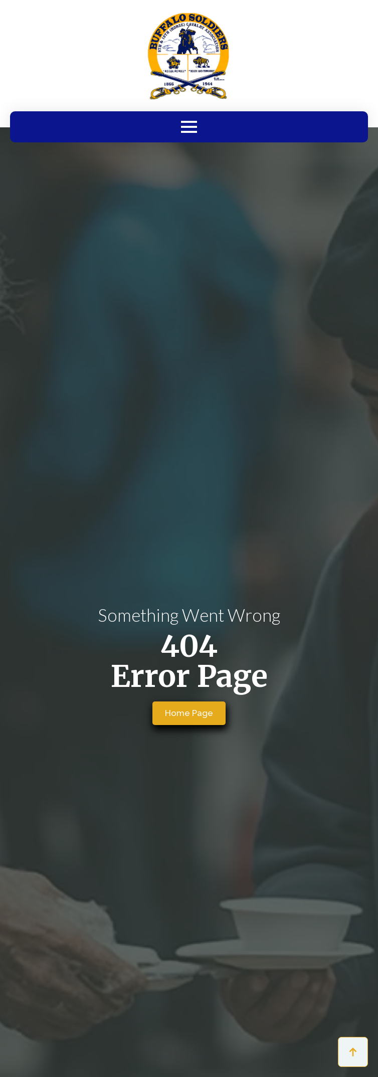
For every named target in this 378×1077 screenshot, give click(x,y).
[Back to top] (353, 1052)
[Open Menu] (189, 127)
